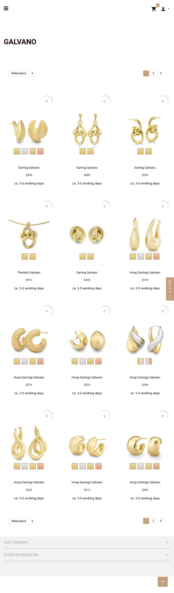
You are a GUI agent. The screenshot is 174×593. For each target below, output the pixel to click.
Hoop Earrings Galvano (145, 272)
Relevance (23, 73)
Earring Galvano (29, 167)
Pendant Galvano (29, 272)
